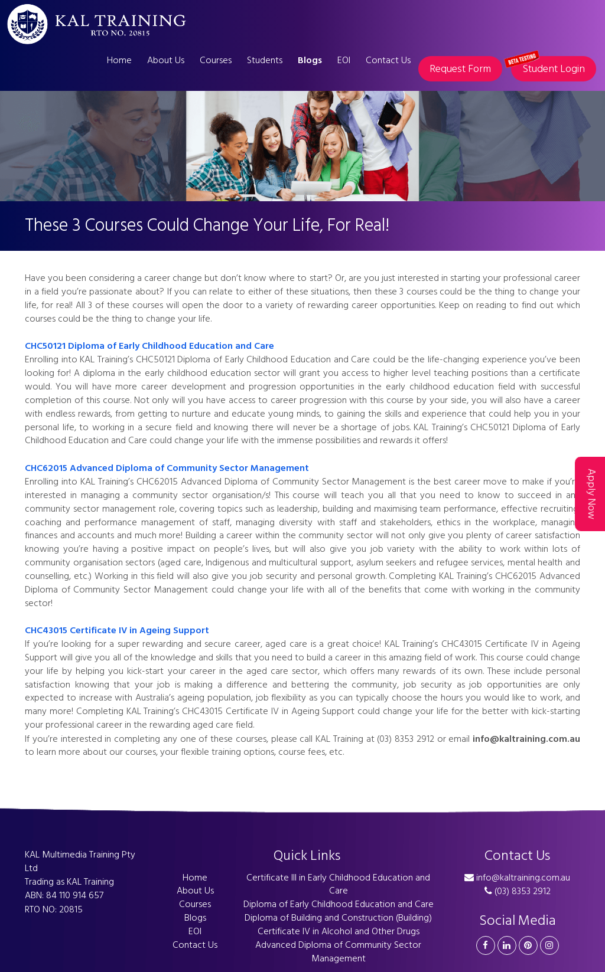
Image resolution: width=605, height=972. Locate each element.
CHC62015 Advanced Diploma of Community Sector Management (167, 468)
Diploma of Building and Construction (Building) (338, 917)
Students (264, 60)
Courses (216, 60)
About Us (165, 60)
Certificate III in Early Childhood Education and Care (338, 884)
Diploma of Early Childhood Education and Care (338, 904)
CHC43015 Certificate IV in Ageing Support (117, 630)
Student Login (548, 66)
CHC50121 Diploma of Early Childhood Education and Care (149, 346)
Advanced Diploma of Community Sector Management (338, 951)
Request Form (460, 68)
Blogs (310, 60)
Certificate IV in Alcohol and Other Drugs (338, 931)
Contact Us (388, 60)
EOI (343, 60)
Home (119, 60)
